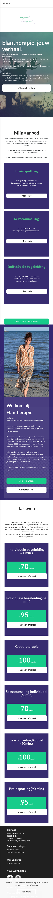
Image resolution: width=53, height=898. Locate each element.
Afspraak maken (26, 88)
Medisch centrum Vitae (15, 852)
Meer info (27, 195)
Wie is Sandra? (26, 480)
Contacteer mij (26, 489)
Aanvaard (26, 891)
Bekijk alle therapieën (27, 321)
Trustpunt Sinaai (13, 850)
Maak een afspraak (27, 576)
